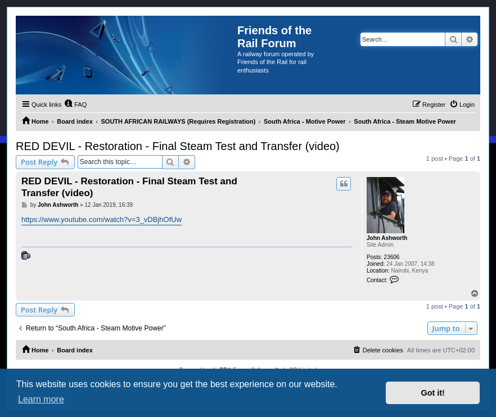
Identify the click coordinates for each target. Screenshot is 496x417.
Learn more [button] (41, 399)
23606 (392, 257)
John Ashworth (387, 238)
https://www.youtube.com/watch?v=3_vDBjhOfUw (101, 219)
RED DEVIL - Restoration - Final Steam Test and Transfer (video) (178, 146)
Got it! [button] (433, 392)
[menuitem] (75, 104)
